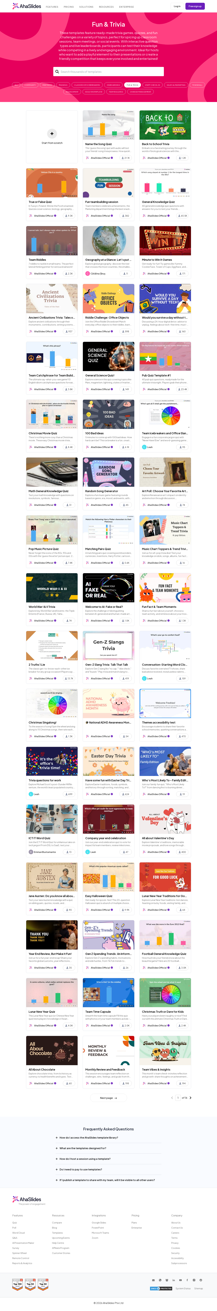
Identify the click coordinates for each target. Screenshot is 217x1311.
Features (52, 6)
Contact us (177, 1227)
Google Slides (99, 1222)
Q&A (14, 1237)
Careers (175, 1232)
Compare (57, 1222)
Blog (54, 1227)
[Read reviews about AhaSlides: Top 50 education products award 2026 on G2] (30, 1285)
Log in (177, 6)
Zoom (95, 1237)
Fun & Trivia (132, 85)
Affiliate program (60, 1248)
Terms (174, 1237)
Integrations (99, 1215)
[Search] (108, 71)
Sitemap (198, 1288)
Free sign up (195, 6)
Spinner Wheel (19, 1253)
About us (175, 1222)
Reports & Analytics (22, 1263)
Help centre (58, 1242)
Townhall (197, 85)
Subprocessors (179, 1263)
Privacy (175, 1242)
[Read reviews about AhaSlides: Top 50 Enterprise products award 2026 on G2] (43, 1285)
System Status (183, 1288)
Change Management (140, 92)
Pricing (69, 6)
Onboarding (113, 85)
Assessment (72, 92)
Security (175, 1253)
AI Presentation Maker (23, 1242)
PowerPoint (98, 1227)
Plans (134, 1222)
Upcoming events (61, 1237)
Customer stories (61, 1253)
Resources (106, 6)
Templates (57, 1232)
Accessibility (177, 1258)
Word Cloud (18, 1232)
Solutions (87, 6)
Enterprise (127, 6)
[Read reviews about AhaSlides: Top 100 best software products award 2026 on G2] (17, 1285)
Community (30, 85)
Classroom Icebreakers (87, 85)
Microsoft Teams (100, 1232)
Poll (14, 1227)
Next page (108, 1097)
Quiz (14, 1222)
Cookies (175, 1248)
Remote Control (20, 1258)
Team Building (116, 92)
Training (63, 85)
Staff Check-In (152, 85)
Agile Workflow (93, 92)
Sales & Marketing (176, 85)
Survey (15, 1248)
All (16, 85)
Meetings (47, 85)
